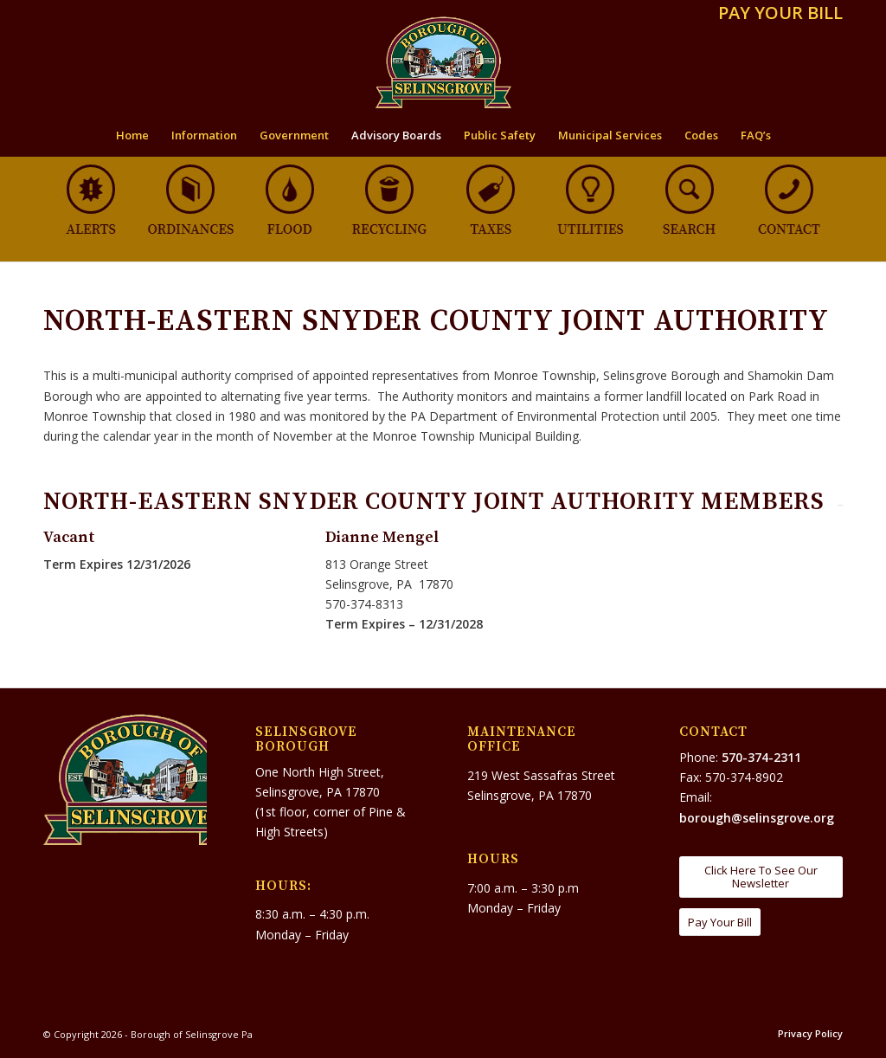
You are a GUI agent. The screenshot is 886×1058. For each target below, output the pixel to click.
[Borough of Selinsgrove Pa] (443, 62)
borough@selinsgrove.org (756, 818)
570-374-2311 (761, 757)
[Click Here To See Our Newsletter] (761, 877)
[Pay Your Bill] (720, 922)
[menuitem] (776, 14)
